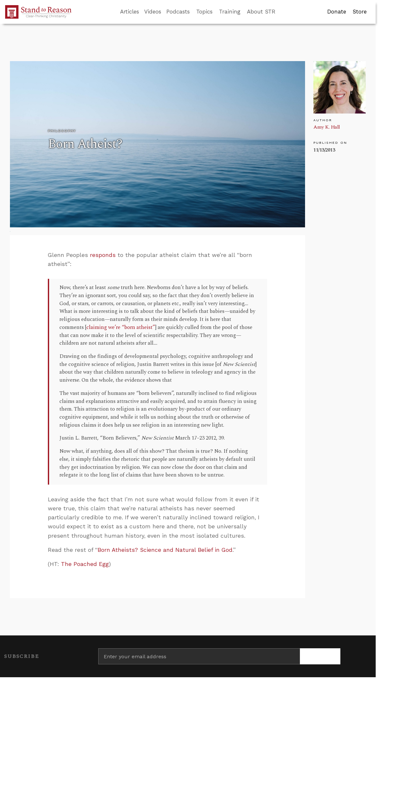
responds (103, 255)
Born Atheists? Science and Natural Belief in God (165, 550)
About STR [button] (261, 11)
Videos (152, 11)
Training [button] (229, 11)
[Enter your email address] (199, 656)
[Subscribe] (320, 656)
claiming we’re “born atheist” (120, 327)
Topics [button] (204, 11)
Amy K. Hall (326, 127)
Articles (129, 11)
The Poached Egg (85, 564)
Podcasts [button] (178, 11)
